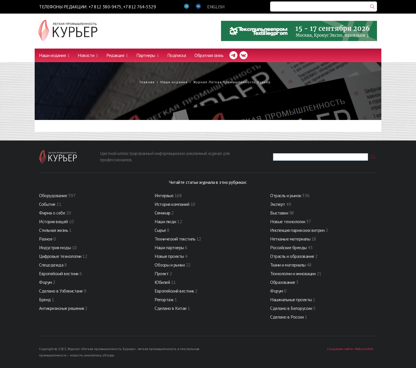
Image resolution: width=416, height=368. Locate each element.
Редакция (116, 55)
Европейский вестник (59, 273)
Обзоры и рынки (170, 265)
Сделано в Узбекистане (61, 291)
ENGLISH (215, 7)
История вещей (53, 221)
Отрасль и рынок (286, 195)
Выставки (279, 213)
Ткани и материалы (288, 265)
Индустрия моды (55, 247)
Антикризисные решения (61, 308)
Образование (283, 282)
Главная (147, 82)
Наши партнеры (169, 247)
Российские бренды (288, 247)
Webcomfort (364, 349)
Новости (88, 55)
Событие (47, 204)
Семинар (162, 213)
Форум (45, 282)
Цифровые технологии (60, 256)
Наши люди (165, 221)
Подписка (176, 55)
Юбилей (162, 282)
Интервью (164, 195)
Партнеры (147, 55)
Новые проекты (170, 256)
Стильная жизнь (54, 230)
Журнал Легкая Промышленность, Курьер (232, 82)
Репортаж (164, 299)
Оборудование (53, 195)
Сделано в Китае (171, 308)
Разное (45, 239)
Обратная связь (208, 55)
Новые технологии (287, 221)
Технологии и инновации (293, 273)
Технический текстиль (175, 239)
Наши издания (54, 55)
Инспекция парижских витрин (297, 230)
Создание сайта (339, 349)
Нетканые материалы (290, 239)
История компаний (172, 204)
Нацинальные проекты (291, 299)
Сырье (160, 230)
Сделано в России (287, 317)
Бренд (45, 299)
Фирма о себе (52, 213)
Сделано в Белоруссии (291, 308)
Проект (162, 273)
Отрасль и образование (292, 256)
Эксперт (277, 204)
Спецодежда (51, 265)
